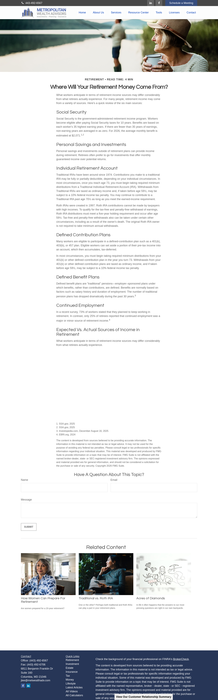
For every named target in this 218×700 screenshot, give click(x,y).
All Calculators (74, 695)
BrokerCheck (181, 659)
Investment (72, 663)
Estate (69, 667)
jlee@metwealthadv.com (35, 680)
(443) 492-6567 (38, 660)
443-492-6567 (31, 3)
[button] (82, 13)
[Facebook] (158, 3)
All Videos (72, 691)
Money (70, 679)
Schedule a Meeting (181, 3)
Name (24, 479)
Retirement (72, 660)
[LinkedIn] (150, 3)
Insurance (72, 671)
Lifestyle (71, 683)
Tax (68, 675)
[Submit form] (28, 527)
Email (114, 479)
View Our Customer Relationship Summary (143, 696)
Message (26, 499)
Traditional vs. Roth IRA (96, 598)
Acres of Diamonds (150, 598)
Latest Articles (74, 687)
